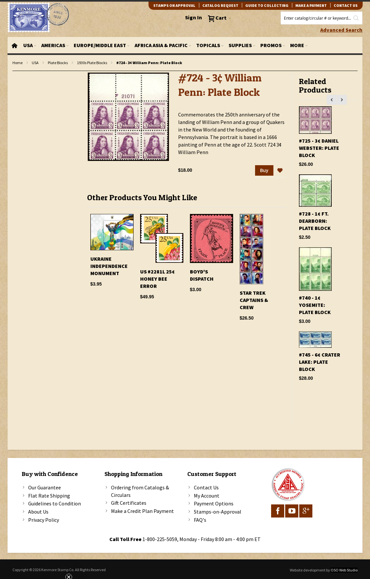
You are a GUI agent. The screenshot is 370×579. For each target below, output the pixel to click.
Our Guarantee (44, 487)
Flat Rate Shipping (49, 495)
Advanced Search (341, 29)
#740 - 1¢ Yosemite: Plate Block (315, 304)
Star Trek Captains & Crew (254, 300)
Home (17, 62)
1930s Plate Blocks (92, 62)
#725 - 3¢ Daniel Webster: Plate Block (319, 147)
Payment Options (213, 503)
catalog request (220, 5)
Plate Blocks (58, 62)
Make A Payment (311, 5)
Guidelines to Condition (54, 503)
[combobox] (321, 18)
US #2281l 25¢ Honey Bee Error (157, 278)
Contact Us (206, 487)
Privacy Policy (43, 520)
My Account (206, 495)
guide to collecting (266, 5)
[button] (280, 170)
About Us (38, 511)
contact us (346, 5)
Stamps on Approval (174, 5)
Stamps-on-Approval (217, 511)
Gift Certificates (128, 503)
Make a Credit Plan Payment (142, 511)
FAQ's (200, 520)
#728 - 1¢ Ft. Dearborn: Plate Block (315, 220)
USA (35, 62)
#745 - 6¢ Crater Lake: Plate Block (319, 361)
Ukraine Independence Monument (109, 265)
